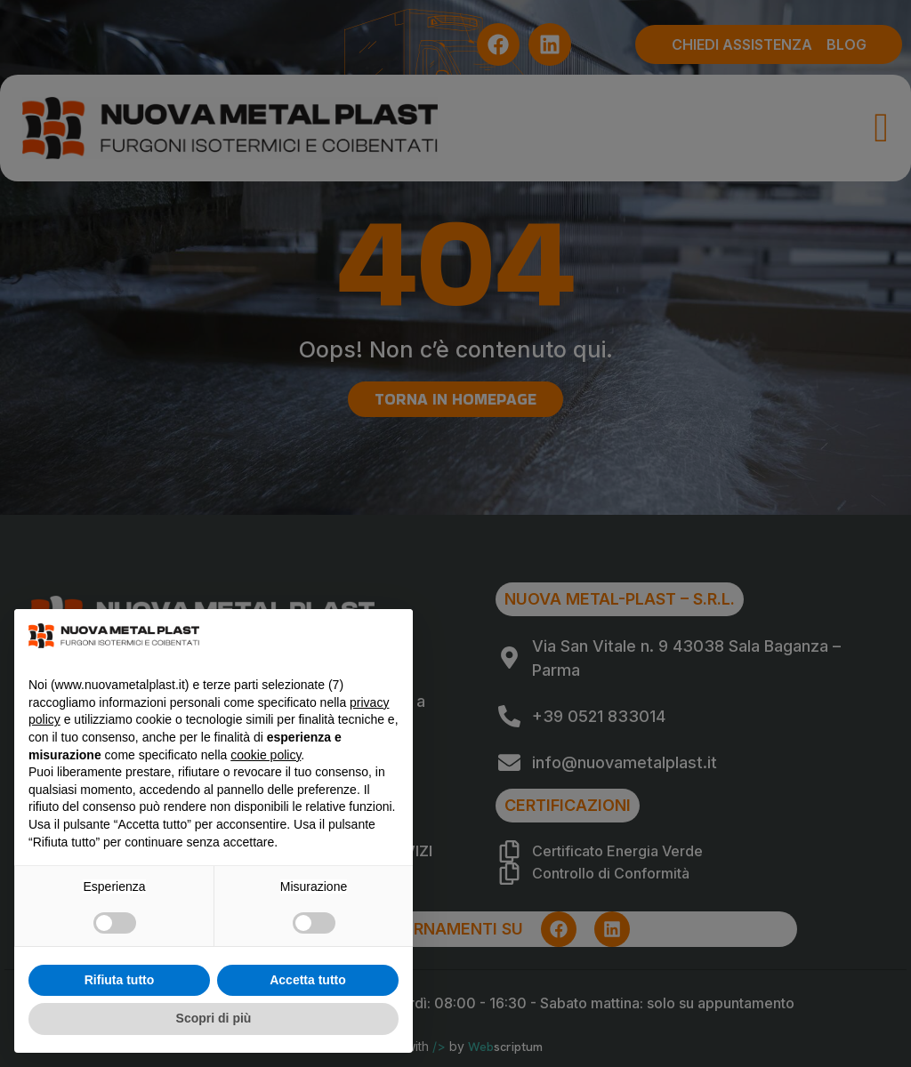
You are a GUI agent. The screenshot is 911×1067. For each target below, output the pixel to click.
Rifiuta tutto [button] (120, 980)
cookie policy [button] (265, 755)
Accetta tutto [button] (308, 980)
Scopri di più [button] (214, 1018)
